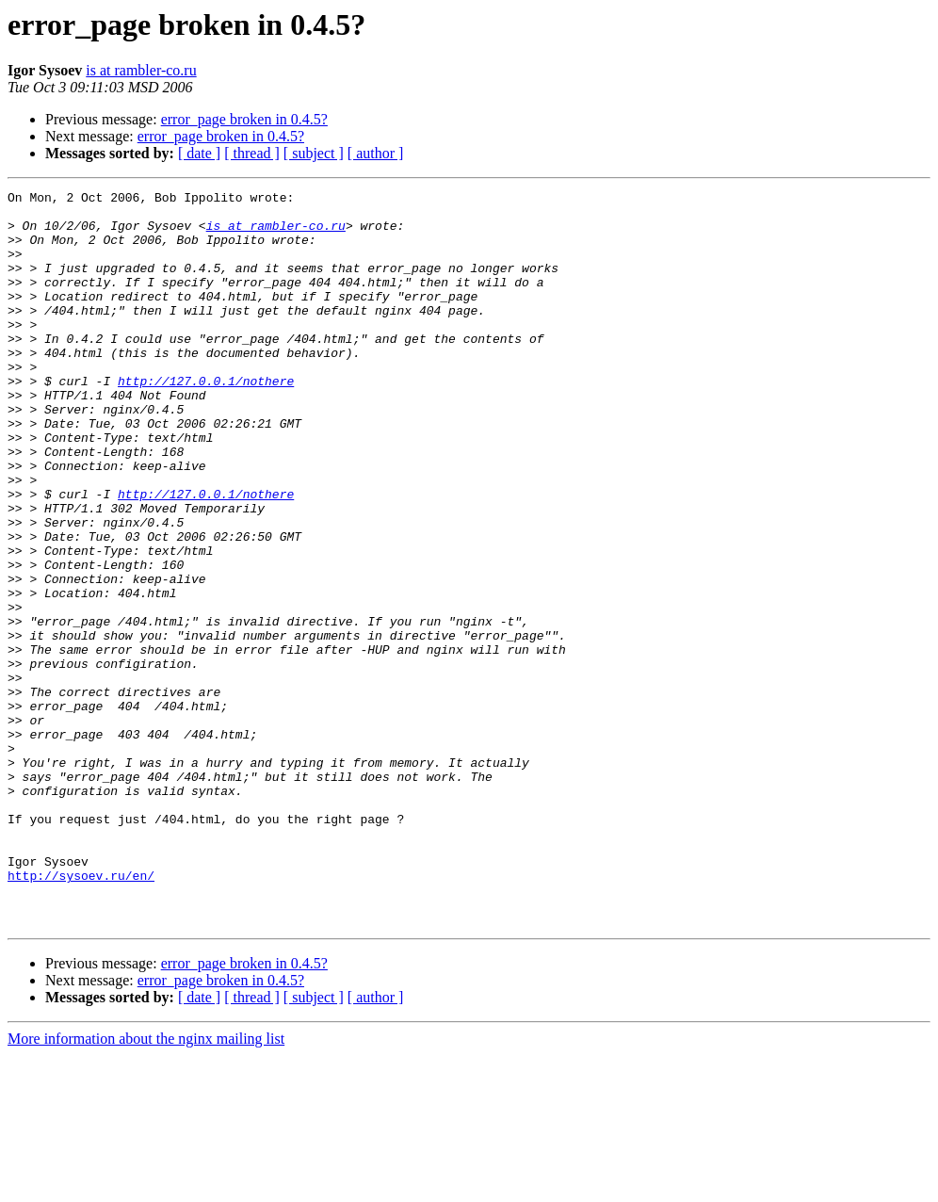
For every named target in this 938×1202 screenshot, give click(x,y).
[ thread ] (252, 153)
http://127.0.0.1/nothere (206, 420)
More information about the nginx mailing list (146, 1186)
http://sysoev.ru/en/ (81, 1013)
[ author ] (376, 153)
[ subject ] (313, 153)
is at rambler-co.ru (141, 70)
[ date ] (199, 153)
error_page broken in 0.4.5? (244, 119)
